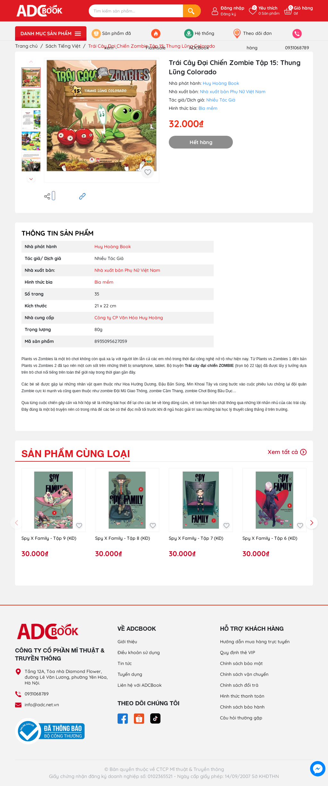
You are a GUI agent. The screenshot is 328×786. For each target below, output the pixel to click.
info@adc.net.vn (42, 705)
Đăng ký (228, 14)
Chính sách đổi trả (239, 685)
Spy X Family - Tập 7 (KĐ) (196, 538)
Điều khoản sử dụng (139, 652)
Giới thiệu (127, 641)
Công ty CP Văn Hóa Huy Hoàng (128, 317)
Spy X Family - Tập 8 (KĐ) (122, 538)
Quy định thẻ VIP (237, 652)
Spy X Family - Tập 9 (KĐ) (48, 538)
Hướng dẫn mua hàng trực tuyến (255, 641)
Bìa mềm (208, 108)
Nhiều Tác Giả (220, 100)
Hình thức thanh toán (242, 696)
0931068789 (37, 694)
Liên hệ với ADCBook (140, 685)
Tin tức (125, 663)
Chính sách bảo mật (241, 663)
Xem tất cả (287, 452)
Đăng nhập (232, 8)
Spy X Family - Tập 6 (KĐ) (269, 538)
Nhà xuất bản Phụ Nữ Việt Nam (233, 91)
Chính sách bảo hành (242, 707)
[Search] (192, 10)
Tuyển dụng (130, 674)
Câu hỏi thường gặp (241, 718)
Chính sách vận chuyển (244, 674)
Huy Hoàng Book (221, 83)
